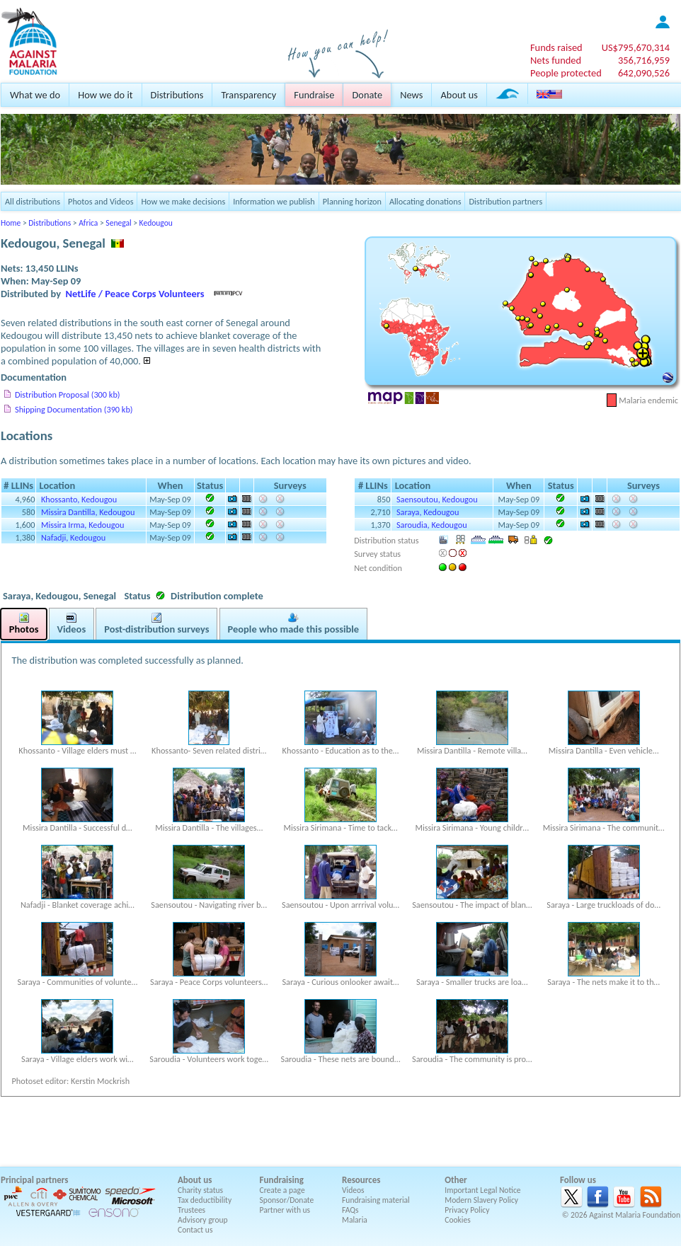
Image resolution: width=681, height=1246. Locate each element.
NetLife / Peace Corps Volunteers (135, 293)
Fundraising (282, 1180)
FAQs (350, 1210)
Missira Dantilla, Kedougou (88, 512)
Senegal (118, 223)
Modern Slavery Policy (481, 1200)
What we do (35, 94)
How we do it (105, 94)
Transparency (248, 94)
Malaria (354, 1220)
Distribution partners (505, 201)
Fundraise (314, 94)
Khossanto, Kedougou (79, 499)
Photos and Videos (100, 201)
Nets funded (555, 60)
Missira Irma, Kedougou (82, 524)
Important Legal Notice (482, 1190)
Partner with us (285, 1210)
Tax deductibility (204, 1200)
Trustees (191, 1210)
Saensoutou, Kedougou (437, 499)
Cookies (458, 1220)
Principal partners (34, 1180)
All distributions (32, 201)
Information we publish (274, 201)
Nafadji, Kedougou (73, 537)
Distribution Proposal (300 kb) (67, 394)
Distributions (177, 94)
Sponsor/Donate (287, 1200)
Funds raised (556, 47)
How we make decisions (183, 201)
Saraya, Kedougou (427, 512)
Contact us (195, 1230)
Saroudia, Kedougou (431, 524)
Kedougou (156, 223)
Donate (367, 94)
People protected (566, 73)
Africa (88, 223)
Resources (361, 1180)
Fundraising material (376, 1200)
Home (11, 223)
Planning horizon (352, 201)
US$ (636, 47)
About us (458, 94)
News (411, 94)
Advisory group (203, 1220)
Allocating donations (425, 201)
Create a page (282, 1190)
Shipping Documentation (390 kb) (74, 409)
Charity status (200, 1190)
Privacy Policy (467, 1210)
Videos (353, 1190)
